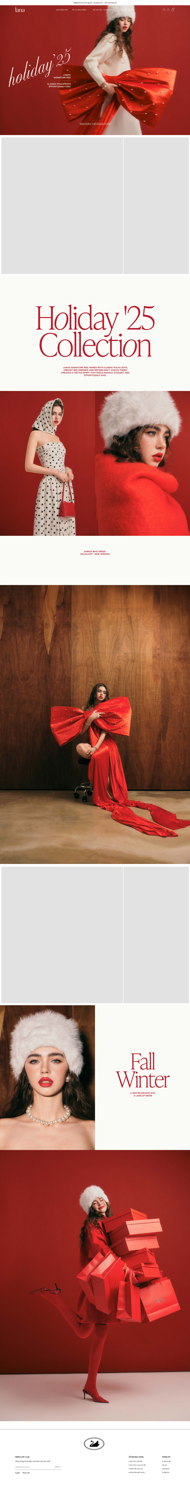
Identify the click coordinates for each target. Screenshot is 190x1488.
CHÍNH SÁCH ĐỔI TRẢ (135, 1461)
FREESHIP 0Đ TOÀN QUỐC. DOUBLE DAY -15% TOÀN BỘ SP (95, 2)
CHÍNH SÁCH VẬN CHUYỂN (137, 1465)
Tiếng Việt (26, 1472)
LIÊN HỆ (164, 1465)
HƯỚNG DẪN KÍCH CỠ (136, 1469)
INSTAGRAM (165, 1469)
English (17, 1472)
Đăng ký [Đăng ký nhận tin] (58, 1467)
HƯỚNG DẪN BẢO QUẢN (137, 1472)
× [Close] (187, 2)
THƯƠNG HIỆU (166, 1461)
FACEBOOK (165, 1472)
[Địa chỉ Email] (38, 1467)
